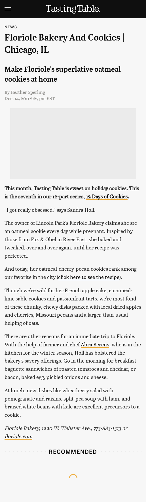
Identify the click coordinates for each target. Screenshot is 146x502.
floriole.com (18, 436)
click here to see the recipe (88, 276)
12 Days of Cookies (107, 196)
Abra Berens (95, 344)
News (11, 27)
